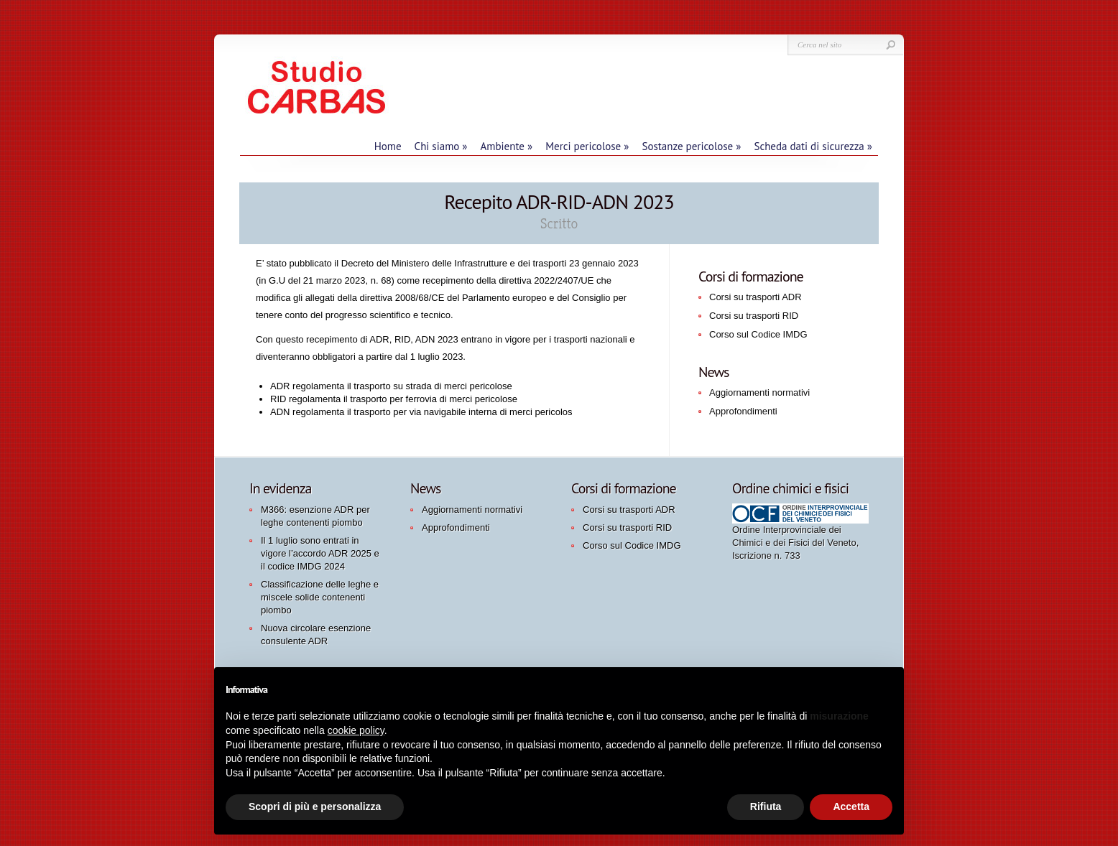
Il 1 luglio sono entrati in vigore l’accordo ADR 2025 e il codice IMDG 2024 (320, 553)
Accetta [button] (851, 806)
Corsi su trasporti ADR (755, 297)
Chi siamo (441, 146)
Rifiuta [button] (766, 806)
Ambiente (507, 146)
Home (388, 146)
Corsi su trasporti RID (753, 315)
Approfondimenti (743, 411)
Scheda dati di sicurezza (813, 146)
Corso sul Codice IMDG (758, 334)
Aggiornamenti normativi (759, 392)
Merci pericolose (587, 146)
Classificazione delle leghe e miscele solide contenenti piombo (320, 597)
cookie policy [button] (356, 730)
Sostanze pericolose (691, 146)
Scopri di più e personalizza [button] (315, 806)
